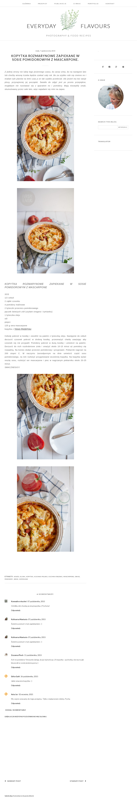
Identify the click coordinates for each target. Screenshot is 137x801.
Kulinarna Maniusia (19, 619)
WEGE (16, 579)
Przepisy (42, 3)
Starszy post (78, 781)
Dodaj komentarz (15, 710)
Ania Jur (14, 694)
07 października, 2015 (36, 601)
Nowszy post (13, 781)
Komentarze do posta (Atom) (23, 796)
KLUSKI (22, 576)
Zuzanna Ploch (17, 655)
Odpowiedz (15, 610)
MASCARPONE (68, 576)
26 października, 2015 (29, 676)
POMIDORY (9, 579)
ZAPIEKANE (23, 579)
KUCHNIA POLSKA (41, 576)
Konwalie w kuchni (19, 601)
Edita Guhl (15, 676)
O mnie (77, 3)
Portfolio (93, 3)
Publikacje (60, 3)
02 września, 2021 (26, 694)
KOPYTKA (29, 576)
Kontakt (110, 3)
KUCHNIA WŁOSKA (55, 576)
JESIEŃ (16, 576)
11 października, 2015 (33, 655)
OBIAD (77, 576)
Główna (27, 3)
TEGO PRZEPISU (22, 329)
